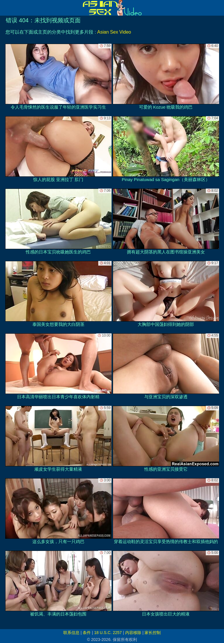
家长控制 (153, 632)
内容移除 (133, 632)
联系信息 (71, 632)
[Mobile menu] (5, 7)
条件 (87, 632)
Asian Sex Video (114, 32)
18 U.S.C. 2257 (108, 632)
